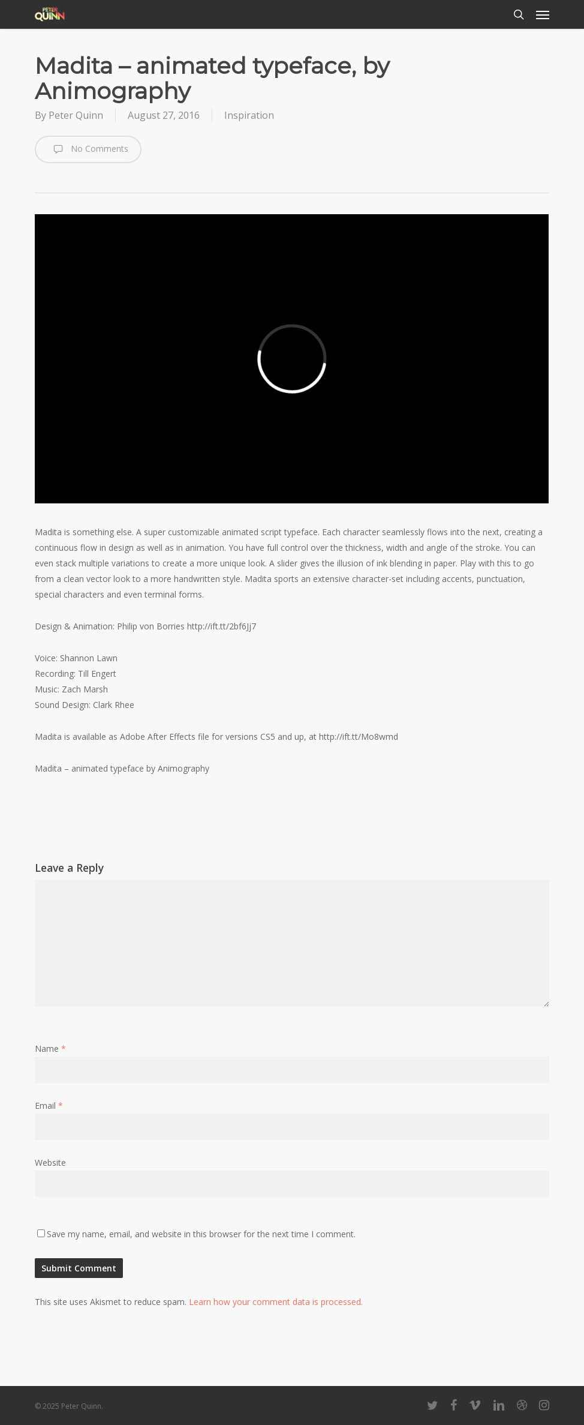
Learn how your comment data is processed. (276, 1301)
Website (50, 1162)
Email (49, 1105)
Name (50, 1048)
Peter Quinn (76, 115)
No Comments (88, 149)
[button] (542, 14)
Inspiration (249, 115)
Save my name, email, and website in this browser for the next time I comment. (201, 1234)
